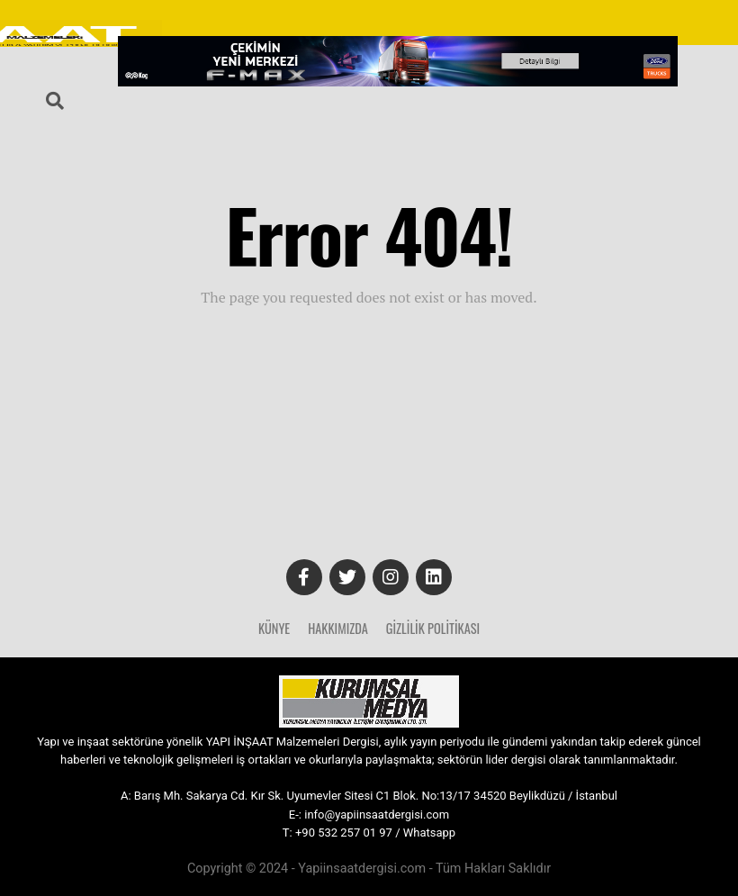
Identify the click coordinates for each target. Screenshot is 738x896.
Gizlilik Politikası (433, 628)
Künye (274, 628)
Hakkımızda (338, 628)
